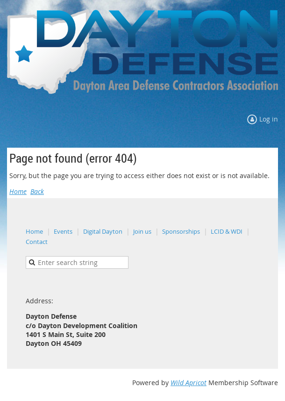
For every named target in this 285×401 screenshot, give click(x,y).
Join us (142, 231)
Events (63, 231)
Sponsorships (181, 231)
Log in (268, 119)
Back (37, 191)
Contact (37, 241)
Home (18, 191)
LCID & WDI (226, 231)
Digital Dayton (102, 231)
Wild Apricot (189, 382)
